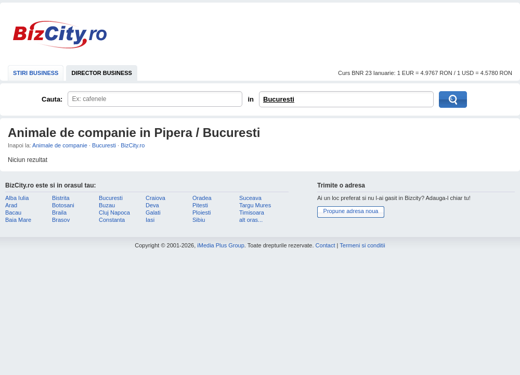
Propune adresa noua (351, 211)
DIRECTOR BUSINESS (101, 73)
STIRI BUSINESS (35, 73)
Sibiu (198, 220)
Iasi (150, 220)
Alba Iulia (17, 198)
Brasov (61, 220)
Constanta (112, 220)
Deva (152, 205)
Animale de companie (59, 145)
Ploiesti (201, 212)
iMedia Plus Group (220, 245)
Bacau (13, 212)
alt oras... (251, 220)
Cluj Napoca (114, 212)
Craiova (155, 198)
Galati (153, 212)
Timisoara (251, 212)
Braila (59, 212)
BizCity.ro (60, 34)
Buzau (107, 205)
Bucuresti (278, 99)
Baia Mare (18, 220)
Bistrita (61, 198)
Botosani (63, 205)
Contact (325, 245)
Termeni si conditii (362, 245)
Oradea (202, 198)
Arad (11, 205)
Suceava (250, 198)
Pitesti (200, 205)
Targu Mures (255, 205)
